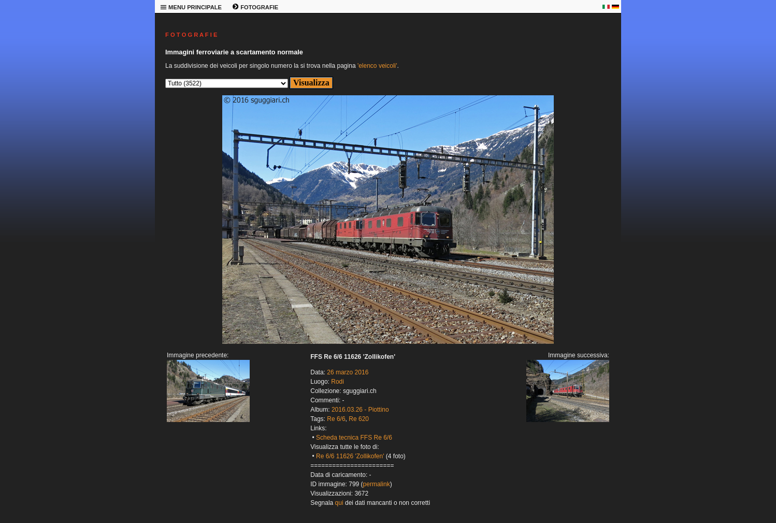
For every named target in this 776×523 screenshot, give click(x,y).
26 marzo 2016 (347, 372)
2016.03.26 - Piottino (360, 409)
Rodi (337, 381)
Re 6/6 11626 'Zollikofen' (350, 456)
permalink (376, 484)
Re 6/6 (336, 419)
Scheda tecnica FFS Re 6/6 (354, 437)
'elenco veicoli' (377, 65)
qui (339, 502)
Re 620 (359, 419)
